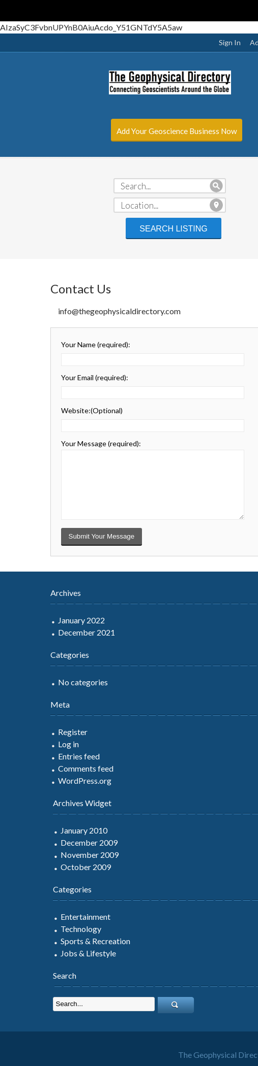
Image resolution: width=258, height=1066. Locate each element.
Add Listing (227, 42)
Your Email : (54, 377)
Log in (27, 744)
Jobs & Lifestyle (47, 953)
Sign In (189, 42)
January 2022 (40, 620)
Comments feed (45, 768)
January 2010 (43, 830)
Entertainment (45, 916)
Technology (40, 929)
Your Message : (60, 443)
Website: (51, 410)
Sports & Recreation (55, 941)
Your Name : (55, 344)
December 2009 (48, 842)
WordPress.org (44, 780)
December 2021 (45, 632)
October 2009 (45, 867)
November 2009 (49, 854)
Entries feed (38, 756)
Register (32, 732)
